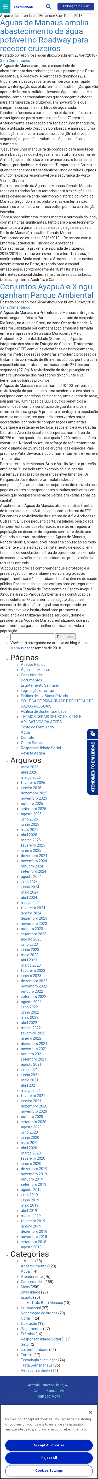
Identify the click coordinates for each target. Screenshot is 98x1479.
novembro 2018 (34, 1237)
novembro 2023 (34, 923)
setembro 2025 (33, 809)
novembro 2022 (34, 986)
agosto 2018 (31, 1247)
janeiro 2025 (31, 850)
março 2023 (31, 965)
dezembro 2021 (34, 1043)
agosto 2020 (31, 1127)
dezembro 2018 (34, 1231)
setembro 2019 (33, 1184)
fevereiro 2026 (33, 783)
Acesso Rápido (33, 664)
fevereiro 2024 (33, 908)
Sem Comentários (15, 60)
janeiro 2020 (31, 1163)
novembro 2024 (34, 861)
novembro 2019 (34, 1174)
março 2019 (31, 1216)
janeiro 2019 (31, 1226)
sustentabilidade (34, 1350)
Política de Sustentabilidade (44, 711)
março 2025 (31, 840)
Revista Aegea (33, 753)
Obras (26, 1318)
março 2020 (31, 1153)
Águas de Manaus (36, 670)
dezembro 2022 (34, 981)
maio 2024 (29, 892)
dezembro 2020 (34, 1106)
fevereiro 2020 (33, 1158)
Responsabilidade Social (41, 748)
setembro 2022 (33, 997)
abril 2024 (29, 897)
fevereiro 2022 (33, 1033)
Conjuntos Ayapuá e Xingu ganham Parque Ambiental (47, 291)
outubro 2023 (32, 929)
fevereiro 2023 (33, 970)
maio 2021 (29, 1080)
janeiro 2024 (31, 913)
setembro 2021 (33, 1059)
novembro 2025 (34, 798)
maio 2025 (29, 830)
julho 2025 (29, 819)
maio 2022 (29, 1017)
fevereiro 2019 (33, 1221)
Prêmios (28, 1334)
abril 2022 (29, 1023)
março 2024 (31, 903)
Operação (29, 1323)
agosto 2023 (31, 939)
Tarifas (27, 1355)
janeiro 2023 (31, 976)
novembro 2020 (34, 1111)
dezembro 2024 (34, 856)
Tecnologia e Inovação (39, 1360)
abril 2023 (29, 960)
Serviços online (75, 6)
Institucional (31, 1308)
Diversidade (30, 1292)
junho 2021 (30, 1075)
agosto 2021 (31, 1064)
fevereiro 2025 (33, 845)
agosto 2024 (31, 877)
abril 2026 (29, 772)
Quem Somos (32, 743)
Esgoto (26, 1297)
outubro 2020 (32, 1117)
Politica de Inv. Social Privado (44, 696)
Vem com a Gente (35, 1370)
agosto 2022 (31, 1002)
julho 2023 (29, 944)
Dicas (25, 1287)
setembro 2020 (33, 1122)
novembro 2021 (34, 1049)
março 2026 (31, 777)
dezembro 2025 (34, 793)
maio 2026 (29, 767)
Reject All (49, 1458)
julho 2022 (29, 1007)
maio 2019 (29, 1205)
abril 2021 (29, 1085)
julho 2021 (29, 1070)
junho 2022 (30, 1012)
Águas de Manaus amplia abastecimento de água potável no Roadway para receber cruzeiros (44, 35)
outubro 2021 (32, 1054)
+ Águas (27, 1261)
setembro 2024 (33, 871)
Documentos (31, 680)
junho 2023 (30, 950)
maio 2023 (29, 955)
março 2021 (31, 1090)
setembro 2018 (33, 1242)
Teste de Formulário (37, 727)
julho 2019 (29, 1195)
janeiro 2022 (31, 1038)
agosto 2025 (31, 814)
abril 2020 (29, 1148)
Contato (27, 737)
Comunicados (32, 675)
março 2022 (31, 1028)
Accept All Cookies (49, 1445)
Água (25, 732)
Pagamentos (31, 1329)
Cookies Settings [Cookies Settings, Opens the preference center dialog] (49, 1470)
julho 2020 (29, 1132)
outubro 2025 (32, 803)
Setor (25, 1344)
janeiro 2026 (31, 788)
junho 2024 (30, 887)
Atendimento (32, 1276)
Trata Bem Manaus (47, 1303)
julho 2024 (29, 882)
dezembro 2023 (34, 918)
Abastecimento (34, 1266)
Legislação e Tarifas (37, 690)
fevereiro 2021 (33, 1096)
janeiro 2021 (31, 1101)
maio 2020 (29, 1143)
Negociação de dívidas (39, 1313)
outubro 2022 (32, 991)
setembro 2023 (33, 934)
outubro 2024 (32, 866)
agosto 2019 (31, 1190)
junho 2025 (30, 824)
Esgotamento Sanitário (40, 685)
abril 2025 (29, 835)
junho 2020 (30, 1137)
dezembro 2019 (34, 1169)
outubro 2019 (32, 1179)
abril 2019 (29, 1210)
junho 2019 (30, 1200)
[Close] (90, 1412)
